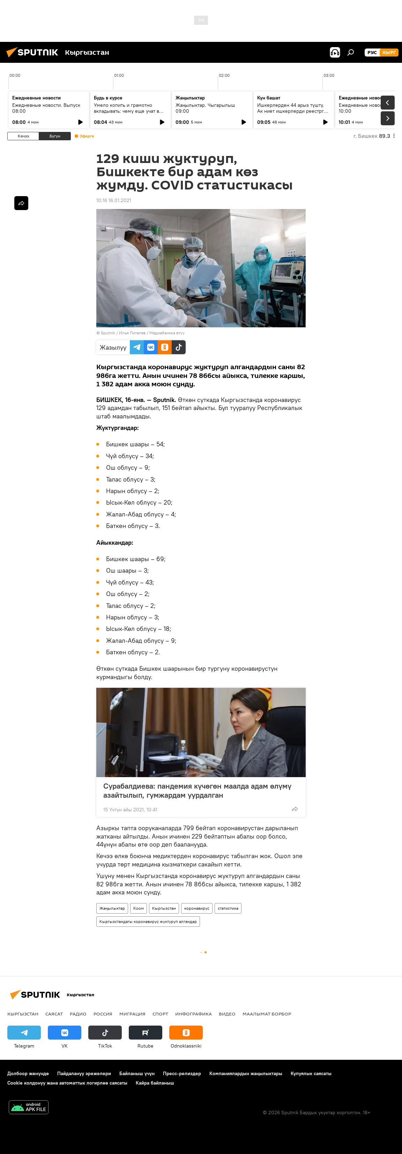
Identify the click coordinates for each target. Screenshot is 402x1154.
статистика (228, 908)
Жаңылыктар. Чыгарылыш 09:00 (205, 108)
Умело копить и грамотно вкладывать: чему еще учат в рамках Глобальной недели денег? (126, 114)
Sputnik (108, 332)
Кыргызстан (164, 908)
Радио (78, 1014)
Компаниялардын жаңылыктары (245, 1073)
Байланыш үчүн (137, 1073)
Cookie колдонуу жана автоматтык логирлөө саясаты (67, 1083)
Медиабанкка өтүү (167, 332)
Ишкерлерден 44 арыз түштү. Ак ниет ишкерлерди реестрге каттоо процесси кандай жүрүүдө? (292, 114)
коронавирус (196, 908)
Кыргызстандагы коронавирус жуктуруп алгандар (148, 921)
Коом (138, 908)
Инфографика (193, 1014)
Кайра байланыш (155, 1083)
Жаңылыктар (112, 908)
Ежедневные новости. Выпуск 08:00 (46, 108)
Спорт (160, 1014)
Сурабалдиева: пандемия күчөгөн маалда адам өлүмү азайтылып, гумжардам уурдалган (197, 790)
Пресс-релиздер (182, 1073)
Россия (103, 1014)
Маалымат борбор (267, 1014)
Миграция (132, 1014)
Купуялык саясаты (311, 1073)
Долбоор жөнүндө (28, 1073)
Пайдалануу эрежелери (84, 1073)
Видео (227, 1014)
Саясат (54, 1014)
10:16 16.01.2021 (113, 200)
